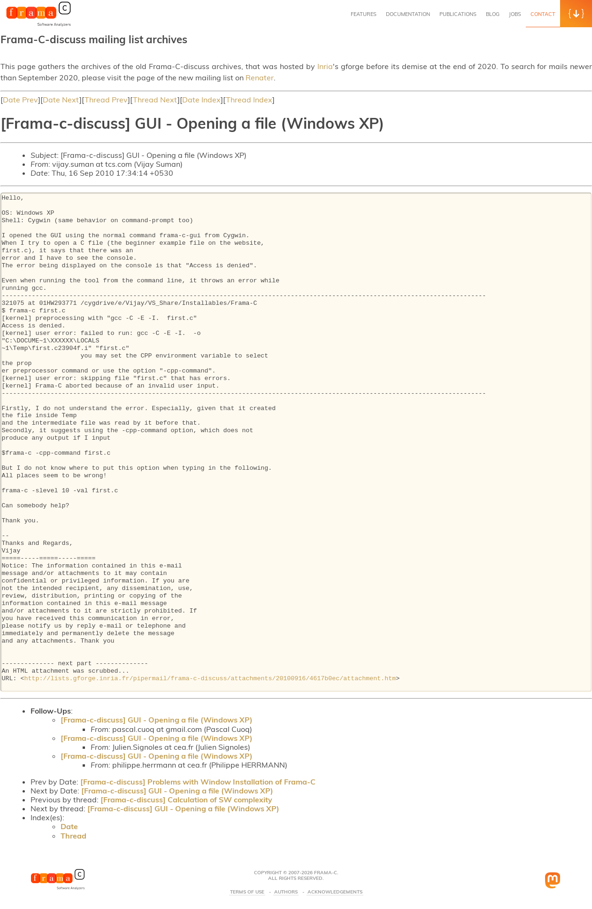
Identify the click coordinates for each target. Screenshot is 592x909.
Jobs (515, 14)
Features (364, 14)
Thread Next (155, 99)
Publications (458, 14)
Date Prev (20, 99)
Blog (493, 14)
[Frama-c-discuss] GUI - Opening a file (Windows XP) (157, 719)
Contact (542, 14)
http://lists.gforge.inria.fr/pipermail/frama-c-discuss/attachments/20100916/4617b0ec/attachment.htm (210, 679)
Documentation (408, 14)
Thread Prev (106, 99)
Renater (260, 77)
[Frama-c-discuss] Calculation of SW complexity (186, 799)
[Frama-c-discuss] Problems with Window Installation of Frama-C (197, 781)
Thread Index (249, 99)
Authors (286, 892)
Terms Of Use (247, 892)
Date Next (61, 99)
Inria (325, 66)
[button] (576, 13)
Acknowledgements (335, 892)
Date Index (201, 99)
